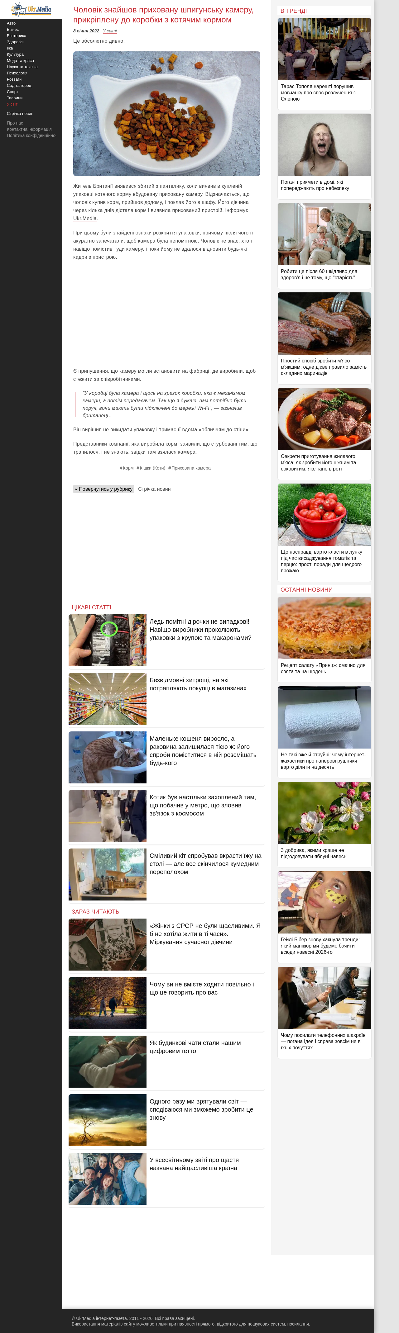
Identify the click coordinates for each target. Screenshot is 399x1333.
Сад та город (19, 85)
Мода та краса (20, 60)
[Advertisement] (166, 317)
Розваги (14, 79)
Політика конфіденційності (33, 135)
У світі (110, 30)
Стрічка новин (154, 489)
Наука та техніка (22, 66)
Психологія (17, 73)
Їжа (10, 48)
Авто (11, 23)
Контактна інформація (29, 129)
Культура (15, 54)
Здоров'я (15, 42)
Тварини (14, 98)
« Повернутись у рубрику (103, 489)
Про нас (15, 123)
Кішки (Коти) (153, 468)
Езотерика (16, 35)
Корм (128, 468)
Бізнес (13, 29)
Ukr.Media (85, 218)
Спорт (12, 91)
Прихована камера (190, 468)
